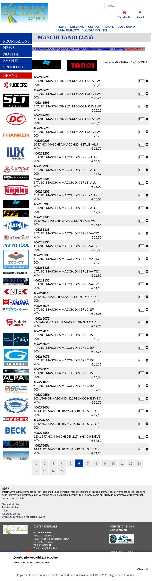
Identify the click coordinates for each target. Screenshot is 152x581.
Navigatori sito (10, 504)
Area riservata (69, 30)
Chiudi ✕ (142, 569)
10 (113, 463)
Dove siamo (126, 26)
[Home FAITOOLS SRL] (24, 21)
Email (109, 26)
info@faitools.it (49, 548)
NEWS (9, 47)
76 (61, 471)
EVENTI (10, 60)
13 (139, 463)
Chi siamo (77, 26)
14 (36, 471)
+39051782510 (45, 541)
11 (122, 463)
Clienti (5, 510)
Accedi (140, 17)
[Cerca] (124, 6)
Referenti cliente (11, 513)
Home (62, 26)
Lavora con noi (95, 30)
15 (44, 471)
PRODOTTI (13, 67)
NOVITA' (11, 54)
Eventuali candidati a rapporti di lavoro (23, 516)
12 (130, 463)
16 (53, 471)
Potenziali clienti (11, 507)
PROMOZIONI (16, 41)
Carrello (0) (124, 17)
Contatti (94, 26)
